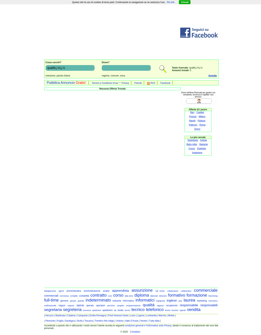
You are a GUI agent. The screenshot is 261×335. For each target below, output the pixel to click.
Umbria (119, 320)
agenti (61, 291)
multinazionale (50, 306)
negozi (62, 305)
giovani (73, 301)
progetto (120, 306)
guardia (81, 301)
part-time (111, 306)
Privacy (125, 83)
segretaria (53, 309)
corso (118, 295)
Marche (162, 315)
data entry (129, 296)
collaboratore (172, 291)
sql (115, 310)
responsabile (189, 305)
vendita (193, 309)
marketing (202, 300)
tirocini (167, 310)
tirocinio (175, 310)
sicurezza (87, 310)
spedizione (96, 310)
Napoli (192, 120)
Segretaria (192, 140)
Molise (171, 315)
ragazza (160, 306)
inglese (172, 300)
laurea (189, 300)
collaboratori (186, 291)
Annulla (212, 75)
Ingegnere (197, 152)
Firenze (193, 116)
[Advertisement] (112, 32)
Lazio (133, 315)
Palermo (193, 125)
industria (117, 300)
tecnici (127, 310)
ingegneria (160, 301)
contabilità (84, 296)
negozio (71, 306)
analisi (106, 291)
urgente (182, 310)
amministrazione (92, 291)
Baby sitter (191, 144)
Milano (202, 116)
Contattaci (135, 331)
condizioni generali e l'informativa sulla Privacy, (148, 325)
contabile (74, 296)
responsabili (209, 305)
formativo (176, 295)
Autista (203, 140)
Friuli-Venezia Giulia (118, 315)
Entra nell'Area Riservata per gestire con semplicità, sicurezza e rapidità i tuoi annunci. (198, 95)
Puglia (60, 320)
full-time (51, 300)
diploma (141, 295)
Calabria (71, 315)
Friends (138, 83)
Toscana (88, 320)
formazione (196, 295)
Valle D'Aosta (131, 320)
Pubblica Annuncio (66, 83)
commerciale (206, 290)
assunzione (142, 290)
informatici (145, 300)
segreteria (72, 309)
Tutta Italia (154, 320)
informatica (128, 300)
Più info (170, 2)
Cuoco (191, 148)
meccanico (213, 301)
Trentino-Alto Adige (104, 320)
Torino (197, 129)
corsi (110, 296)
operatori (100, 305)
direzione (163, 296)
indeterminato (98, 300)
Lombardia (151, 315)
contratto (98, 295)
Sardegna (70, 320)
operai (80, 305)
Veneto (143, 320)
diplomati (154, 296)
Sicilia (79, 320)
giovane (64, 300)
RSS (151, 83)
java (180, 301)
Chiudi (184, 2)
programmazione (133, 306)
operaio (90, 305)
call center (160, 291)
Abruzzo (49, 315)
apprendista (120, 290)
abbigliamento (50, 291)
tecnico (138, 309)
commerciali (51, 295)
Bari (192, 112)
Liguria (140, 315)
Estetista (201, 148)
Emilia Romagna (97, 315)
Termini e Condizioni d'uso (105, 83)
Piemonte (50, 320)
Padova (201, 120)
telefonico (155, 309)
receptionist (171, 305)
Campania (82, 315)
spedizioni (107, 310)
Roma (203, 125)
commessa (64, 296)
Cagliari (200, 112)
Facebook (165, 83)
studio (120, 310)
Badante (203, 144)
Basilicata (60, 315)
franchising (213, 296)
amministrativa (73, 291)
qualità (149, 305)
